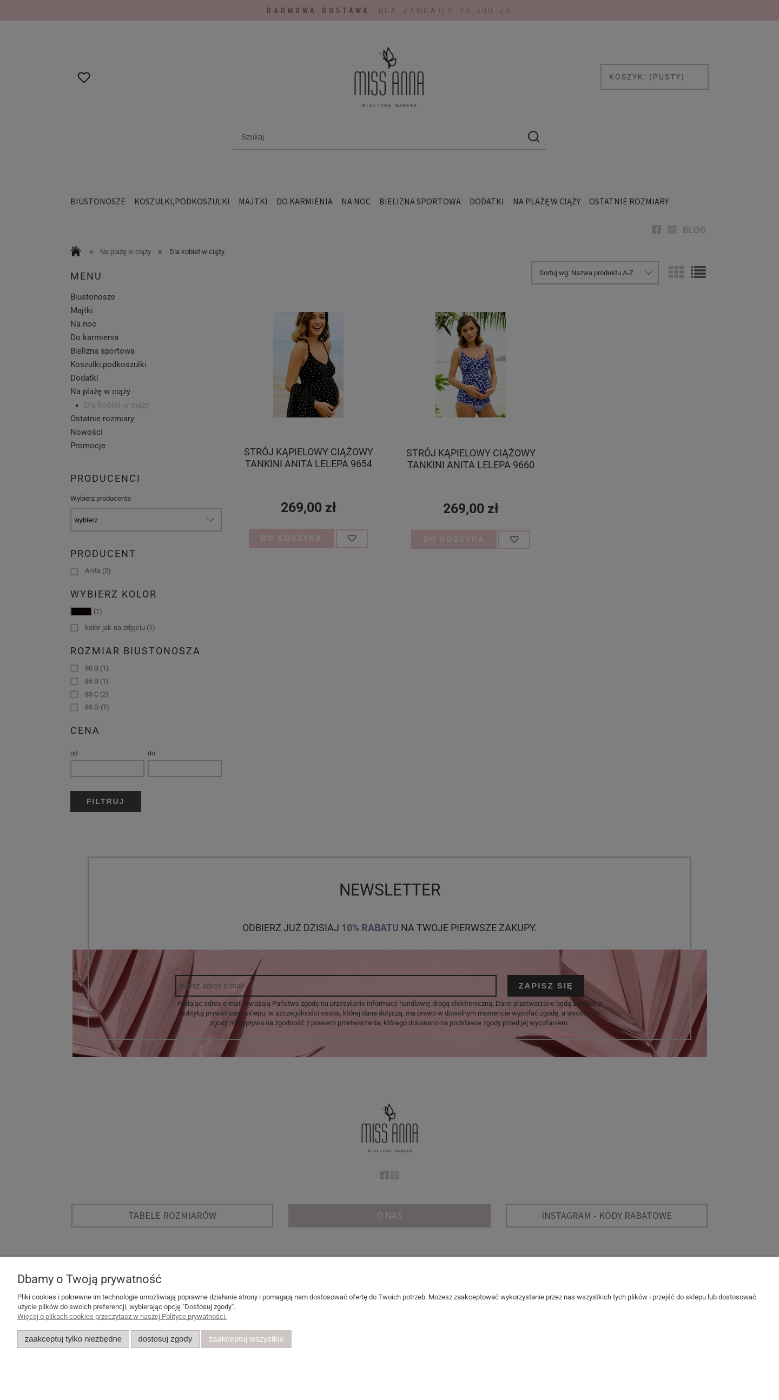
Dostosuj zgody (165, 1339)
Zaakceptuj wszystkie (246, 1339)
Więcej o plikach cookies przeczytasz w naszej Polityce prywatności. (122, 1316)
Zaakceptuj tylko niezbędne (73, 1339)
